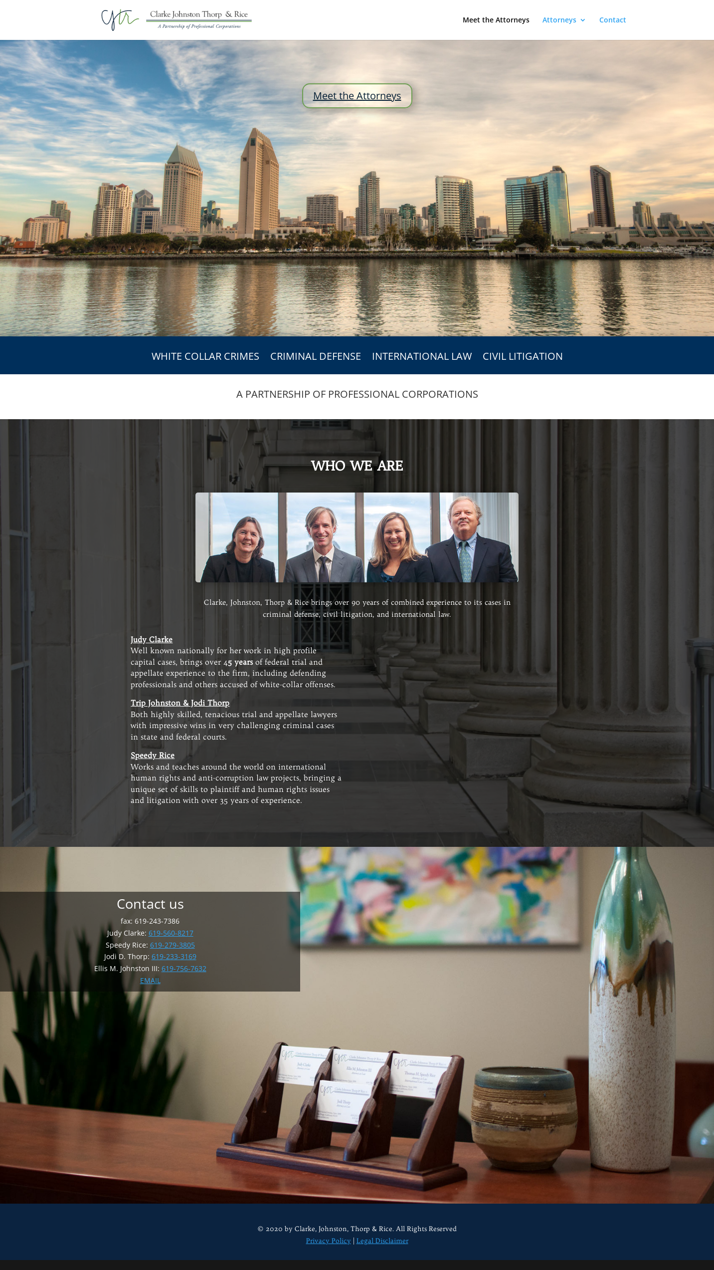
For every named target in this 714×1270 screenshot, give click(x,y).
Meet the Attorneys (496, 20)
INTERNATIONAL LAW (422, 358)
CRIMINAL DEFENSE (315, 358)
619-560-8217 (171, 933)
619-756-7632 (184, 968)
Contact (612, 20)
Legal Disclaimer (382, 1241)
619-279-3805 (172, 945)
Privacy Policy (328, 1241)
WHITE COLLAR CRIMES (205, 358)
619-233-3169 (174, 956)
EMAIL (150, 980)
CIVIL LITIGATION (523, 358)
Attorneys (559, 20)
